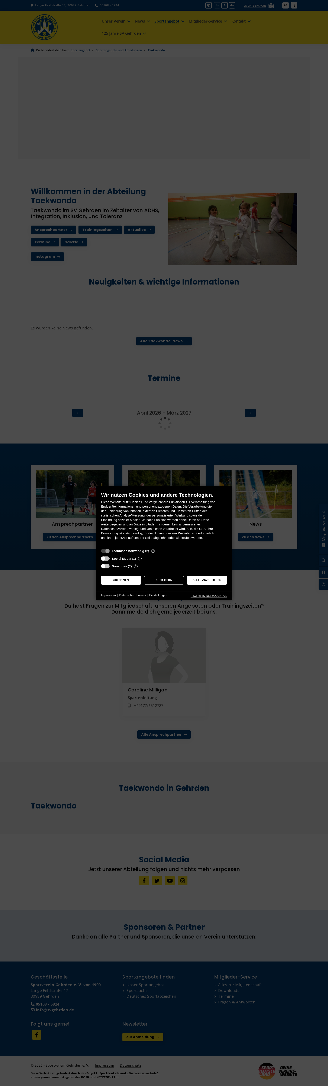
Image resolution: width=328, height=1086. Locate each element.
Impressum (108, 595)
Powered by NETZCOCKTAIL (209, 595)
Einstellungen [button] (158, 595)
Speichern (164, 580)
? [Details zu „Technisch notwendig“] (153, 551)
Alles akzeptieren (207, 580)
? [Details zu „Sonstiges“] (135, 566)
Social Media (121, 558)
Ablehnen (121, 580)
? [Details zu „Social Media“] (140, 558)
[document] (164, 518)
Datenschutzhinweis (132, 595)
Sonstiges (119, 566)
